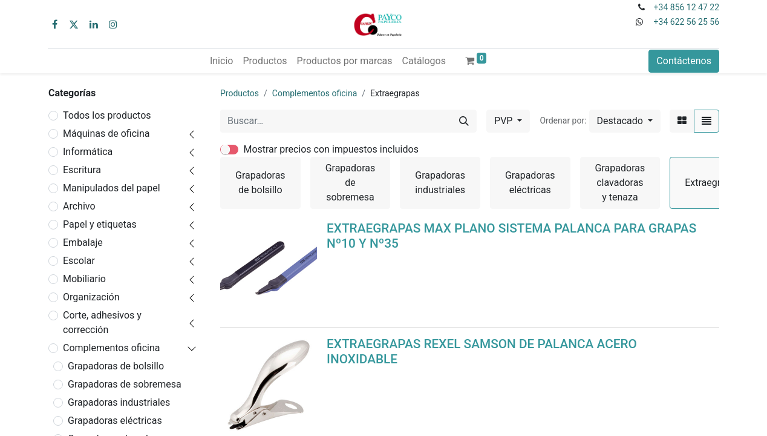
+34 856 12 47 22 (686, 7)
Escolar (79, 260)
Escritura (82, 170)
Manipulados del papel (111, 188)
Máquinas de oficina (106, 133)
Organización (91, 297)
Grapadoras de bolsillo (116, 366)
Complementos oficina (111, 348)
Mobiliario (84, 279)
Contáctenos (683, 61)
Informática (88, 151)
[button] (625, 121)
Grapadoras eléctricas (115, 420)
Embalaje (83, 242)
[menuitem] (221, 61)
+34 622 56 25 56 (686, 22)
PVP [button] (504, 121)
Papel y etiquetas (100, 224)
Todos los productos (107, 115)
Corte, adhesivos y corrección (102, 322)
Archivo (79, 206)
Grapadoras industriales (119, 402)
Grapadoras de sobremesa (124, 384)
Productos (239, 93)
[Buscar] (464, 121)
